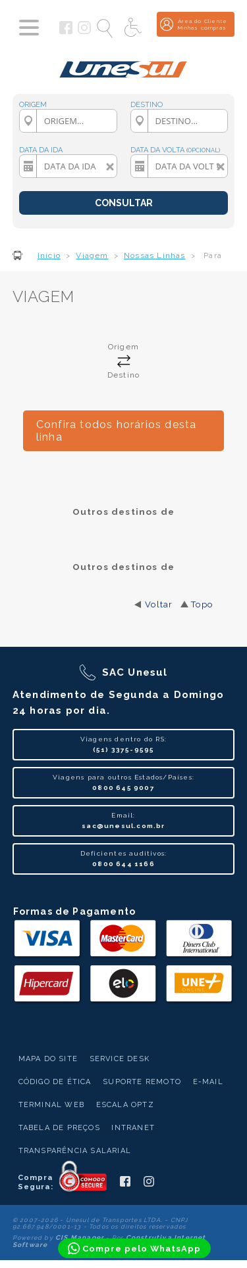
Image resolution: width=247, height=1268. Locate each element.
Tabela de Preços (59, 1128)
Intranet (133, 1128)
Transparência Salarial (74, 1151)
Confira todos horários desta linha (116, 430)
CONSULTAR (124, 203)
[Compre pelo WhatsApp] (134, 1248)
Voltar (159, 604)
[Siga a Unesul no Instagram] (84, 31)
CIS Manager (79, 1237)
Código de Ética (55, 1082)
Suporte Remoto (142, 1082)
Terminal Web (51, 1105)
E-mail (208, 1082)
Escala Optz (125, 1105)
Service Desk (120, 1059)
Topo (202, 604)
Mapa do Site (48, 1059)
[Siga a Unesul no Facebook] (65, 31)
